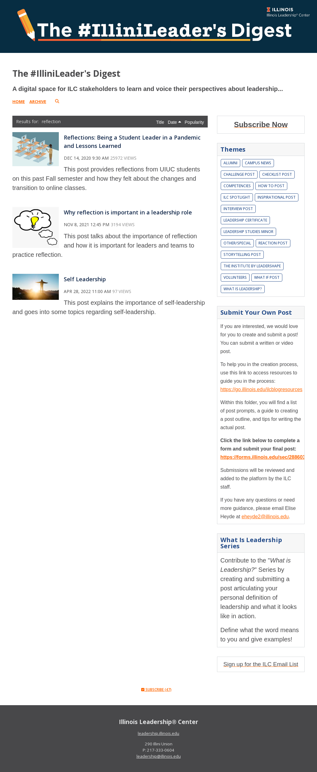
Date (174, 122)
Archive (37, 101)
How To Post (271, 185)
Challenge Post (239, 174)
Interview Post (238, 208)
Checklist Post (277, 174)
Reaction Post (273, 243)
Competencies (237, 185)
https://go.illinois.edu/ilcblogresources (261, 389)
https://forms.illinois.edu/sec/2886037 (264, 457)
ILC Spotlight (237, 197)
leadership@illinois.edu (159, 756)
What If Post (267, 277)
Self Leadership (85, 279)
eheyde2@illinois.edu (265, 516)
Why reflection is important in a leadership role (128, 212)
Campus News (258, 163)
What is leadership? (243, 288)
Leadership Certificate (245, 220)
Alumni (230, 163)
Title (160, 122)
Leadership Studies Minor (248, 231)
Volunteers (235, 277)
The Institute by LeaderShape (252, 266)
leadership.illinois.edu (158, 733)
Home (18, 101)
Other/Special (237, 243)
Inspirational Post (277, 197)
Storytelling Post (242, 254)
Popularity (194, 122)
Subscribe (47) (156, 689)
